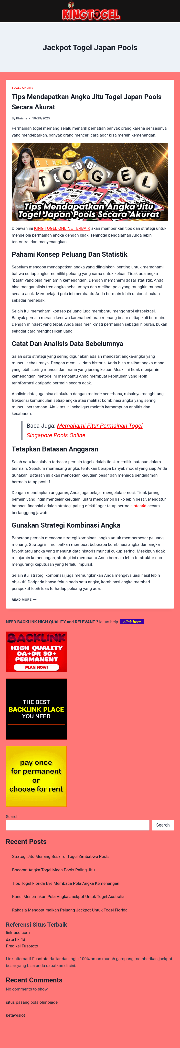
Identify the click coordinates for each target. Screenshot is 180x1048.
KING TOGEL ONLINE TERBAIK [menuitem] (62, 228)
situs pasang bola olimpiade (32, 1002)
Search (12, 816)
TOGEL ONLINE (22, 88)
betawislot (15, 1015)
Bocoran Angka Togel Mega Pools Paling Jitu (53, 869)
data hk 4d (15, 939)
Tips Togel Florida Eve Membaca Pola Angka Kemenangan (65, 883)
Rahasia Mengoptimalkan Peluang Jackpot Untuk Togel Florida (70, 910)
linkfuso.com (18, 932)
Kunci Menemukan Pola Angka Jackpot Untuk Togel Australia (68, 896)
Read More (24, 599)
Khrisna (21, 118)
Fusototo (40, 958)
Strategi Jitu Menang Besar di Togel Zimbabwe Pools (61, 856)
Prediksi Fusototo (22, 946)
